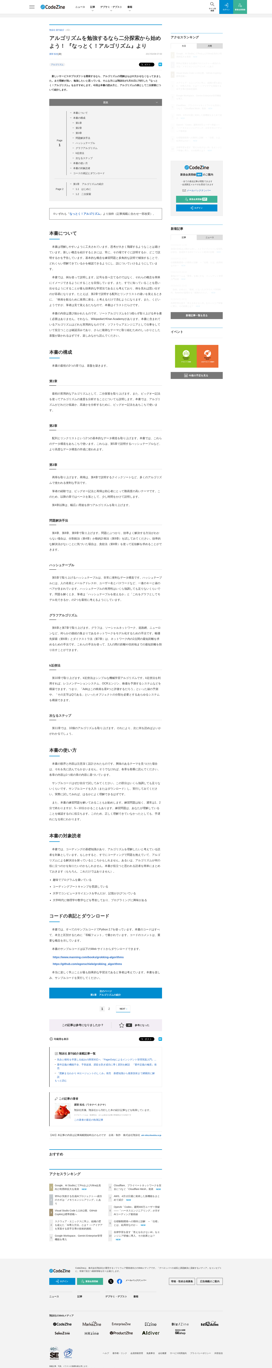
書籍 (129, 7)
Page (59, 189)
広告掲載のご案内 (209, 1281)
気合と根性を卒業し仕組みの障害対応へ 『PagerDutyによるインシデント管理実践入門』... (106, 1059)
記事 (92, 7)
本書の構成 (79, 117)
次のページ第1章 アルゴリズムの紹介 (105, 993)
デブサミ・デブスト (111, 7)
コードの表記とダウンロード (89, 173)
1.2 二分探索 (83, 194)
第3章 (79, 133)
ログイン (196, 208)
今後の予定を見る (196, 375)
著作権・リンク (119, 1353)
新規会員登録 (196, 199)
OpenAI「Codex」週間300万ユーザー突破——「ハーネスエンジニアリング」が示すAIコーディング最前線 (137, 1211)
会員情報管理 (136, 1353)
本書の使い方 (80, 163)
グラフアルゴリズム (86, 148)
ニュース (80, 7)
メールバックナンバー (196, 190)
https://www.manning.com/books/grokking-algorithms (88, 957)
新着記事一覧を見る (197, 315)
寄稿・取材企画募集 (182, 1281)
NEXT (124, 1008)
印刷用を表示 (59, 1039)
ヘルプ (106, 1353)
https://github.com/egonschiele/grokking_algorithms (87, 964)
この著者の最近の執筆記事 (88, 1119)
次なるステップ (84, 158)
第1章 (79, 123)
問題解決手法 (83, 138)
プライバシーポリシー (200, 1353)
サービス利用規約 (178, 1353)
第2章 (79, 128)
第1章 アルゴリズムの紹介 (88, 184)
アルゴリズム (57, 64)
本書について (80, 112)
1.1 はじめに (83, 189)
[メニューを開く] (32, 7)
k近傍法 (80, 153)
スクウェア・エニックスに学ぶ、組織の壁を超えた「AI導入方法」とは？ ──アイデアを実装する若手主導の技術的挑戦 (79, 1225)
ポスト (146, 64)
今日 (184, 46)
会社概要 (162, 1353)
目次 (131, 102)
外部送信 (218, 1353)
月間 (210, 46)
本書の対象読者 (81, 168)
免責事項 (150, 1353)
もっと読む (61, 1080)
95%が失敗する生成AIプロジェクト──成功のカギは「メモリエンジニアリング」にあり (78, 1200)
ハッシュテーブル (85, 143)
